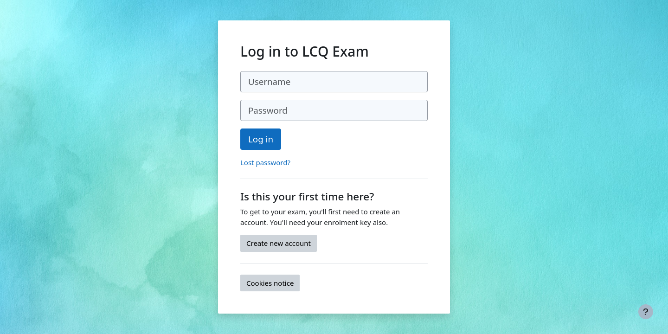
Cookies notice (270, 283)
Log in (260, 139)
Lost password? (265, 162)
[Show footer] (645, 311)
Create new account (278, 243)
